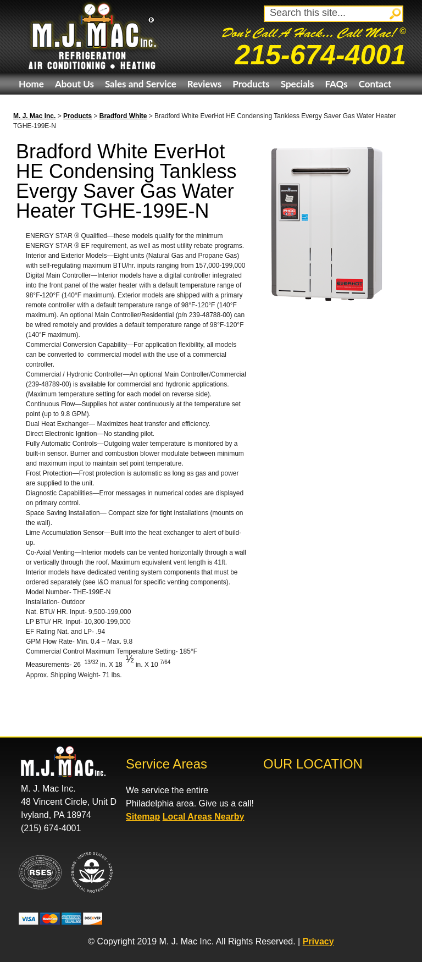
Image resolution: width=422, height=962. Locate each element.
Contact (375, 84)
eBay (29, 105)
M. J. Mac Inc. (34, 116)
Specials (297, 84)
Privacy (318, 941)
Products (250, 84)
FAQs (336, 84)
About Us (74, 84)
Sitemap (143, 816)
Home (31, 84)
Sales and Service (140, 84)
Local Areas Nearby (204, 816)
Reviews (204, 84)
